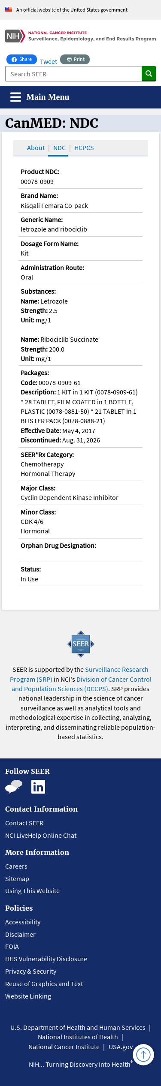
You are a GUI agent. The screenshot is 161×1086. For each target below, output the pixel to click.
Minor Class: (38, 512)
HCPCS (84, 147)
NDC (59, 147)
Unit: (27, 320)
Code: (29, 382)
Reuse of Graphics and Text (44, 983)
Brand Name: (39, 195)
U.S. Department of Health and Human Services (78, 1027)
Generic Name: (42, 219)
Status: (31, 569)
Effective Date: (41, 430)
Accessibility (22, 922)
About (36, 147)
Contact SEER (24, 822)
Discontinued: (41, 440)
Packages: (35, 372)
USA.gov (121, 1046)
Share (24, 58)
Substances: (38, 291)
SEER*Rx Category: (47, 454)
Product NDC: (40, 171)
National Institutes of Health (78, 1036)
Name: (30, 301)
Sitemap (17, 878)
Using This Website (32, 890)
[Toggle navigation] (40, 97)
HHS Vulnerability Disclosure (46, 958)
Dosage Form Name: (50, 243)
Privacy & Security (30, 971)
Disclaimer (20, 934)
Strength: (34, 310)
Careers (16, 866)
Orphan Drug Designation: (58, 545)
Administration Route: (52, 267)
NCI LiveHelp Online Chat (40, 835)
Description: (38, 392)
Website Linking (28, 996)
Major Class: (38, 488)
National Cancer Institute (64, 1046)
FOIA (12, 946)
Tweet (48, 61)
